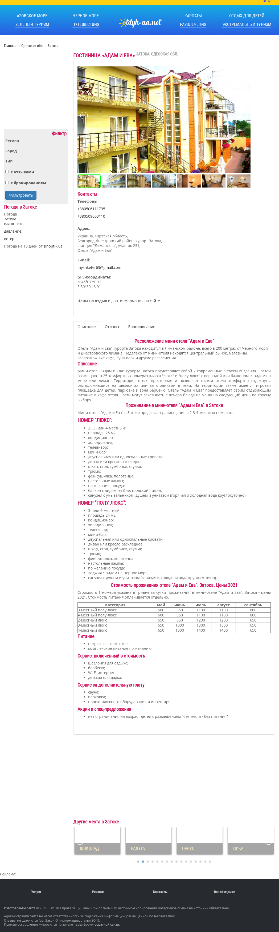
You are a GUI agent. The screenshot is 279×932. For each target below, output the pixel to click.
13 (196, 862)
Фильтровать (21, 195)
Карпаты (193, 15)
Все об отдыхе (224, 892)
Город (11, 151)
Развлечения (193, 24)
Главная (10, 45)
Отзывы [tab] (112, 326)
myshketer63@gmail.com (99, 267)
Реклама (98, 892)
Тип (9, 161)
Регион (12, 140)
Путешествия (85, 24)
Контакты (160, 892)
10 (181, 862)
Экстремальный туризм (246, 24)
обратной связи (107, 924)
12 (191, 862)
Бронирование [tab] (141, 326)
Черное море (86, 15)
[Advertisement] (36, 90)
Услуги (36, 892)
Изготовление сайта (19, 908)
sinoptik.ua (53, 246)
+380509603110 (91, 216)
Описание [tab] (86, 326)
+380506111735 (91, 208)
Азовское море (32, 15)
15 (205, 862)
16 (210, 862)
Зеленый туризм (32, 24)
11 (186, 862)
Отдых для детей (246, 15)
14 (200, 862)
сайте (155, 300)
